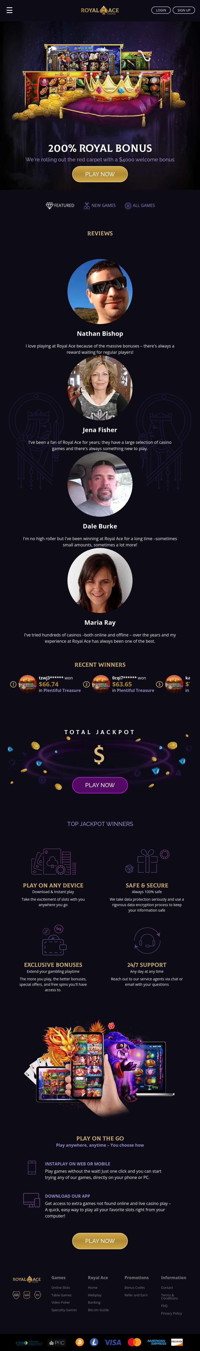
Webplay (94, 1295)
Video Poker (60, 1302)
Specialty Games (64, 1310)
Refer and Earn (136, 1295)
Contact (167, 1287)
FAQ (164, 1305)
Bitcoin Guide (98, 1310)
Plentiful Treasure (62, 690)
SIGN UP (183, 10)
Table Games (61, 1295)
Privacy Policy (171, 1313)
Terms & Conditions (169, 1297)
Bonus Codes (134, 1287)
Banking (94, 1302)
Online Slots (60, 1287)
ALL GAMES (139, 205)
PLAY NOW (100, 174)
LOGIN (161, 10)
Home (92, 1287)
